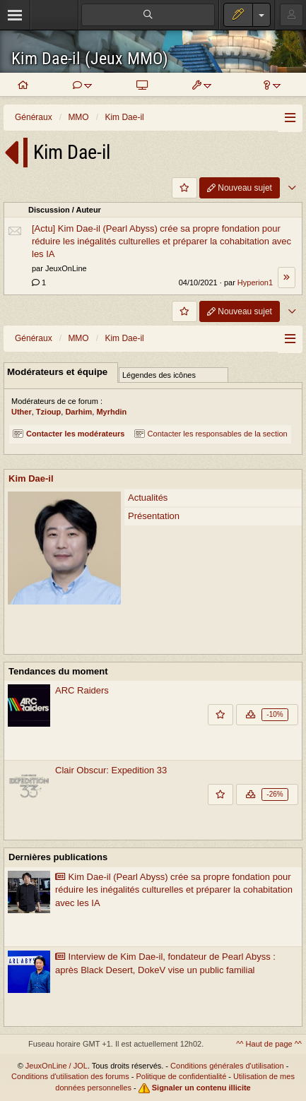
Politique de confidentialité (181, 1076)
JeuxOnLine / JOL (56, 1065)
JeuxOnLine (66, 268)
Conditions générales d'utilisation (226, 1065)
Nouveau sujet (239, 188)
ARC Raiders (82, 690)
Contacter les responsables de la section (211, 433)
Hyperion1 (255, 282)
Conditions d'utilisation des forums (70, 1076)
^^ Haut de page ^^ (269, 1044)
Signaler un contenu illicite (201, 1087)
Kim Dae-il (31, 478)
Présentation (154, 516)
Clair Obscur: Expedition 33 (111, 770)
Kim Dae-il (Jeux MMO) (89, 59)
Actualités (147, 497)
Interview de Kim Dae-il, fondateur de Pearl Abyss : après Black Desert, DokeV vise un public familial (165, 963)
